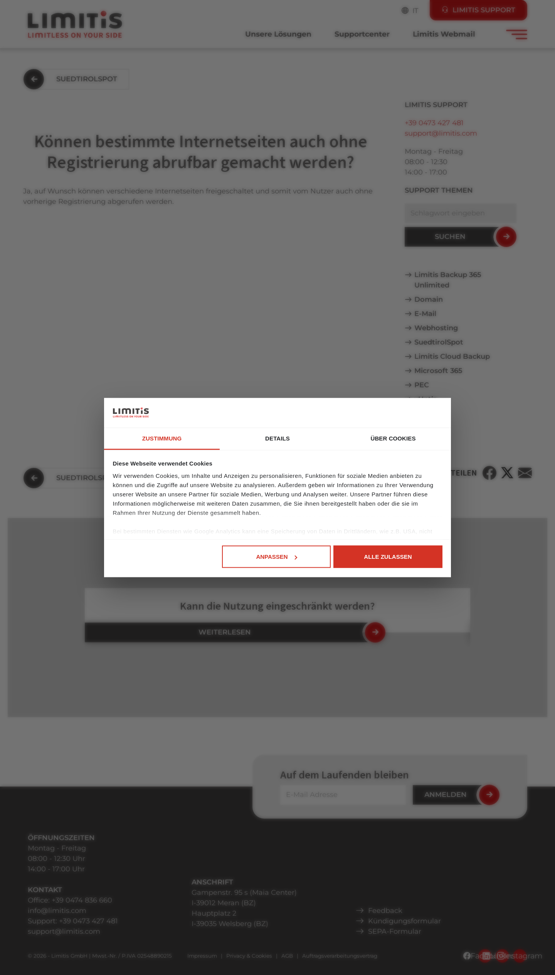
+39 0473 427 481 (434, 123)
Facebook (485, 955)
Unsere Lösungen (278, 34)
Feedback (385, 910)
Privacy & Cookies (249, 956)
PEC (421, 385)
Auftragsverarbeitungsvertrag (339, 956)
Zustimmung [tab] (162, 438)
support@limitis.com (441, 133)
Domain (428, 299)
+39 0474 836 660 (82, 900)
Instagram (519, 955)
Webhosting (436, 328)
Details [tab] (277, 438)
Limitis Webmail (444, 34)
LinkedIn (502, 955)
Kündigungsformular (404, 921)
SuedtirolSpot (438, 342)
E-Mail (425, 313)
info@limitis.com (57, 910)
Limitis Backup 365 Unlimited (447, 280)
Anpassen (276, 556)
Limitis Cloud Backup (452, 356)
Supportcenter (362, 34)
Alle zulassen (388, 556)
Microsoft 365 (438, 370)
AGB (287, 956)
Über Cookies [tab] (392, 438)
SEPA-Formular (394, 931)
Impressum (202, 956)
